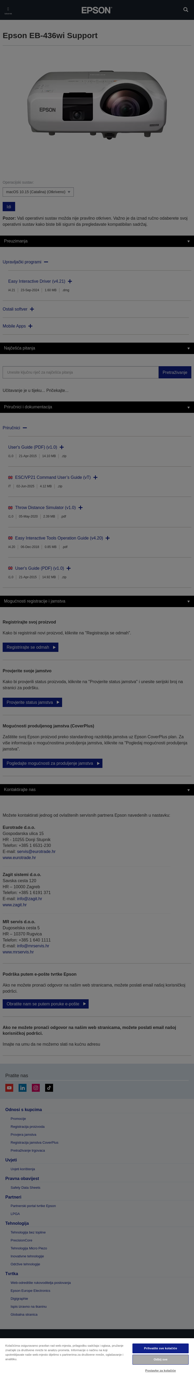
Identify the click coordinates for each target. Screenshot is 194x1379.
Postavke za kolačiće (160, 1370)
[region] (97, 1358)
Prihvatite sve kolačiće (160, 1348)
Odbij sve (160, 1359)
